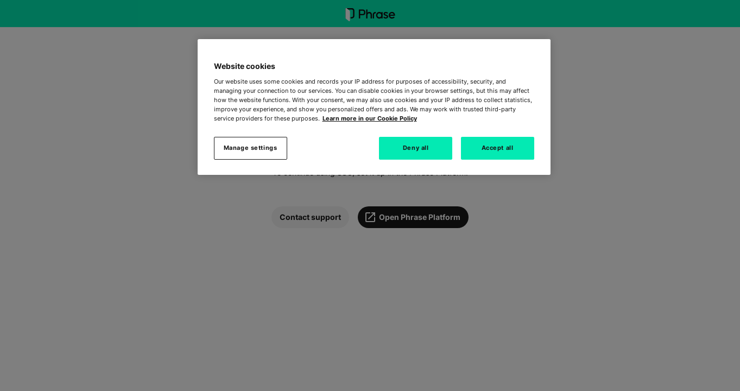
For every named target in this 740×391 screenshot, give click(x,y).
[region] (374, 107)
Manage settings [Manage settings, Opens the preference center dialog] (250, 148)
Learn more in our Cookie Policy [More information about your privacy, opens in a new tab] (369, 118)
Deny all (416, 148)
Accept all (498, 148)
